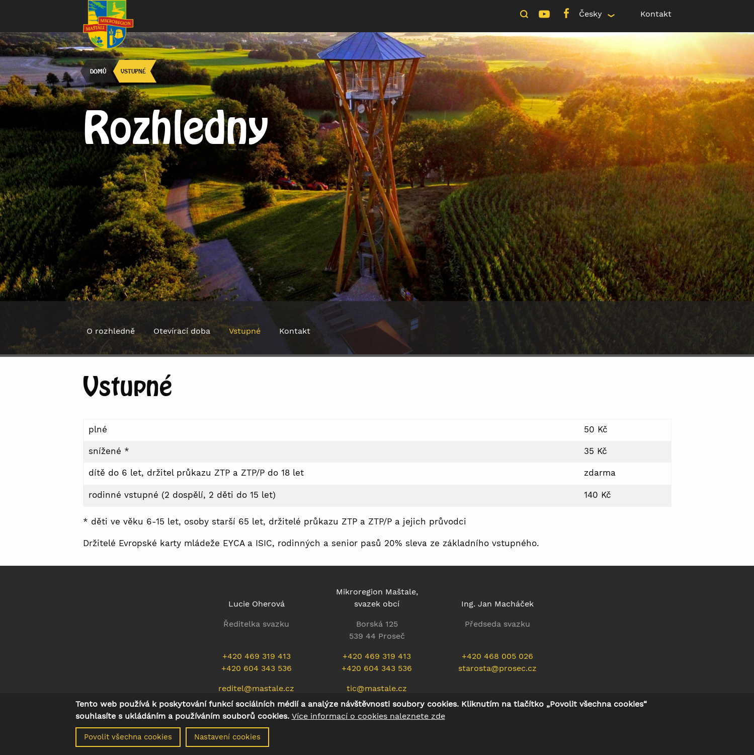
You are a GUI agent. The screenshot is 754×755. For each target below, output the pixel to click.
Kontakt (656, 14)
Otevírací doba (181, 331)
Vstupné (133, 71)
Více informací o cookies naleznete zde (368, 721)
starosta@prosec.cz (497, 668)
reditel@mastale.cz (256, 688)
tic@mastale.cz (377, 688)
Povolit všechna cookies (128, 741)
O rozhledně (111, 331)
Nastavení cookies (227, 741)
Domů (98, 71)
